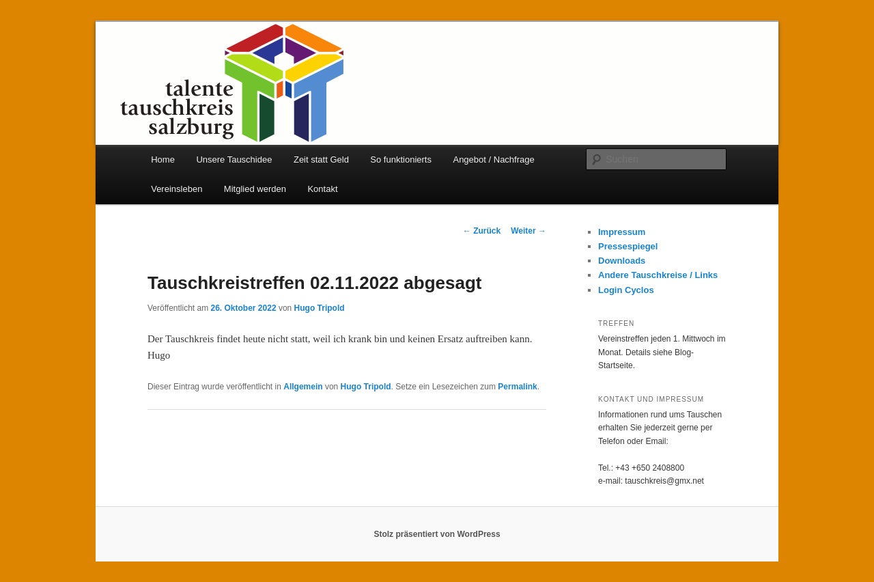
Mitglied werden (255, 189)
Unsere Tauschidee (234, 159)
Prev (116, 87)
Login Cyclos (626, 290)
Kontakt (322, 189)
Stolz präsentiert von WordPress (436, 534)
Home (163, 159)
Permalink (517, 386)
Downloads (621, 260)
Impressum (621, 232)
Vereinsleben (176, 189)
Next (758, 87)
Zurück (482, 231)
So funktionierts (401, 159)
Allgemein (302, 386)
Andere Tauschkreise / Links (658, 275)
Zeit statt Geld (321, 159)
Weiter (528, 231)
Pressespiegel (628, 246)
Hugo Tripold (319, 308)
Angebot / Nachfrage (493, 159)
